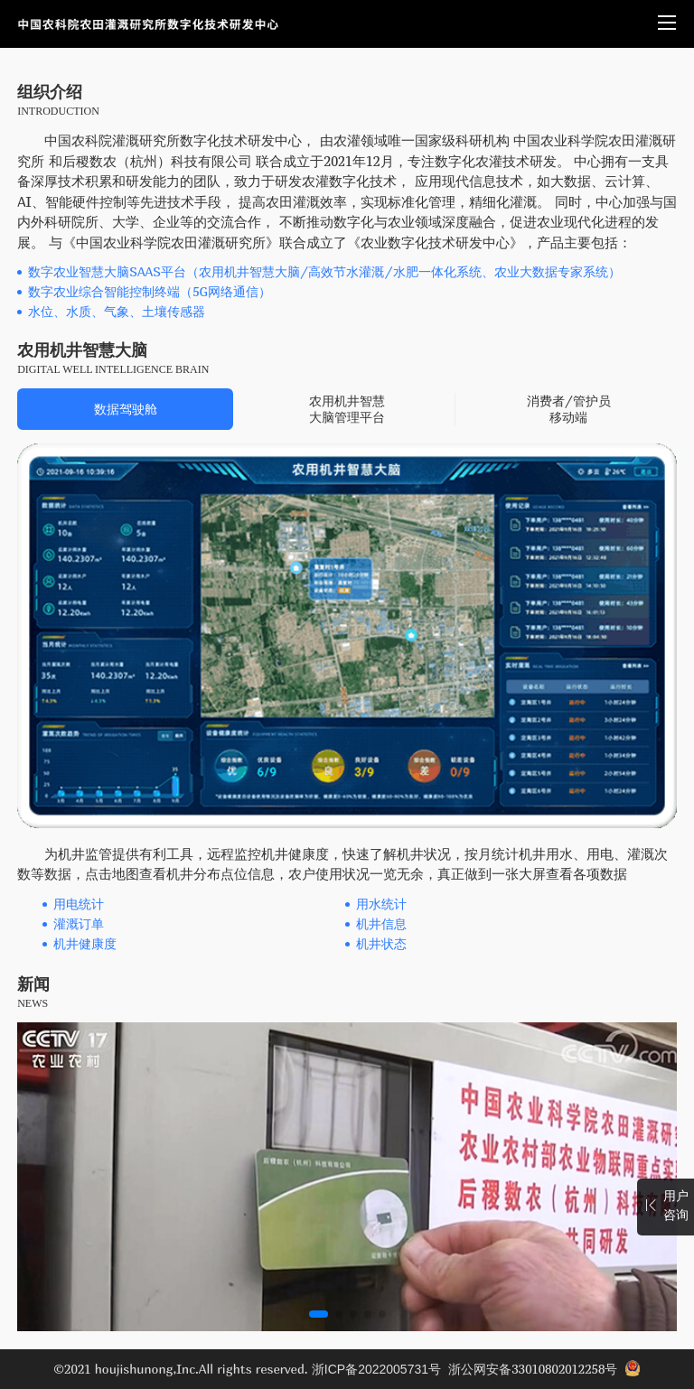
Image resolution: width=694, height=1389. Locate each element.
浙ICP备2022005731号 (376, 1369)
